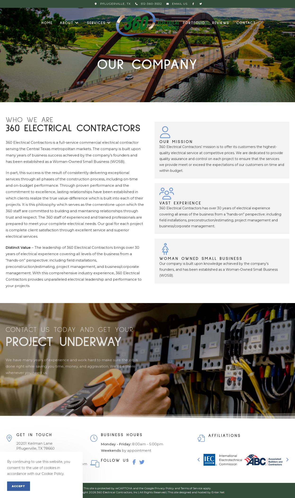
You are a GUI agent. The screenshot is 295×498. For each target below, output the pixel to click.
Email (176, 3)
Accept (18, 486)
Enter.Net (218, 492)
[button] (198, 459)
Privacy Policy (164, 488)
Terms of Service (191, 488)
